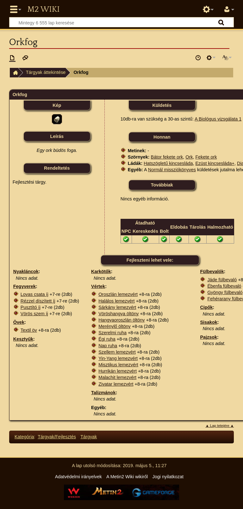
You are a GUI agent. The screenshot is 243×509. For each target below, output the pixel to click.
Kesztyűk (23, 339)
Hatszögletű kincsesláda (168, 163)
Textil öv (29, 330)
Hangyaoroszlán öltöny (121, 320)
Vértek (98, 286)
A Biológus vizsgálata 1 (218, 118)
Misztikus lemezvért (118, 364)
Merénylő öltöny (114, 326)
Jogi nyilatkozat (168, 476)
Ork (189, 157)
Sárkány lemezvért (117, 307)
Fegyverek (24, 286)
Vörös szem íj (34, 313)
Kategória (24, 436)
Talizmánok (103, 392)
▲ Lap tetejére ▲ (219, 425)
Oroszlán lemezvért (118, 294)
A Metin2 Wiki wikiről (127, 476)
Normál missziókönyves (172, 169)
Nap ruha (107, 345)
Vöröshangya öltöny (118, 313)
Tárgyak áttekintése (46, 72)
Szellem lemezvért (117, 352)
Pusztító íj (30, 307)
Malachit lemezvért (117, 377)
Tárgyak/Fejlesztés (57, 436)
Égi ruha (106, 339)
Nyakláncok (26, 271)
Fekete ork (206, 157)
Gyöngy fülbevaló (224, 292)
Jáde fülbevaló (222, 279)
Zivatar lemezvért (115, 384)
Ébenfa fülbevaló (224, 286)
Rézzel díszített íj (38, 300)
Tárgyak (88, 436)
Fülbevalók (212, 271)
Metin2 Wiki (43, 9)
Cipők (206, 307)
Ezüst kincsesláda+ (214, 163)
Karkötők (101, 271)
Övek (18, 322)
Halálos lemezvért (116, 300)
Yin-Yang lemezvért (118, 358)
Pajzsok (208, 337)
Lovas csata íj (34, 294)
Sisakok (208, 322)
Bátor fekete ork (167, 157)
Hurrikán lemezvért (117, 371)
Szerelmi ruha (112, 332)
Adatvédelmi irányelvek (78, 476)
